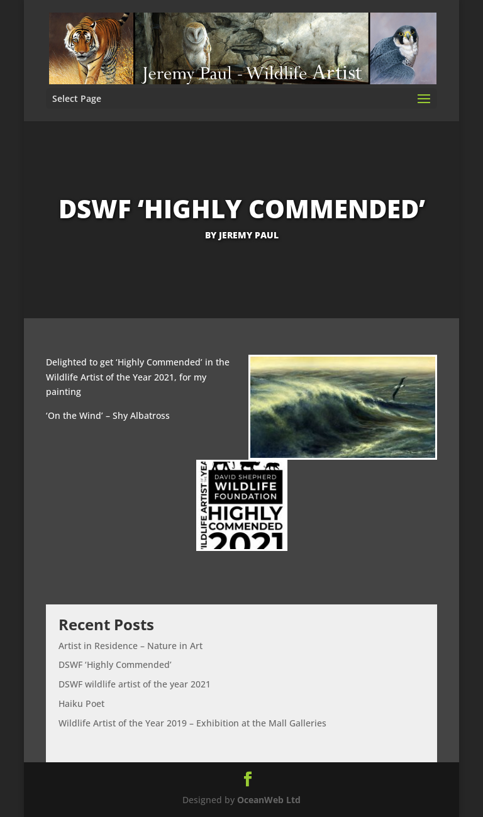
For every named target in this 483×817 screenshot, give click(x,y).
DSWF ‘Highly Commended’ (115, 664)
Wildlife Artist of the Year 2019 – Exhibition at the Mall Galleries (192, 723)
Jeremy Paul (249, 235)
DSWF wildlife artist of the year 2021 (134, 684)
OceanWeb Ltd (269, 800)
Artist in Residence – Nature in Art (130, 646)
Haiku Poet (81, 703)
